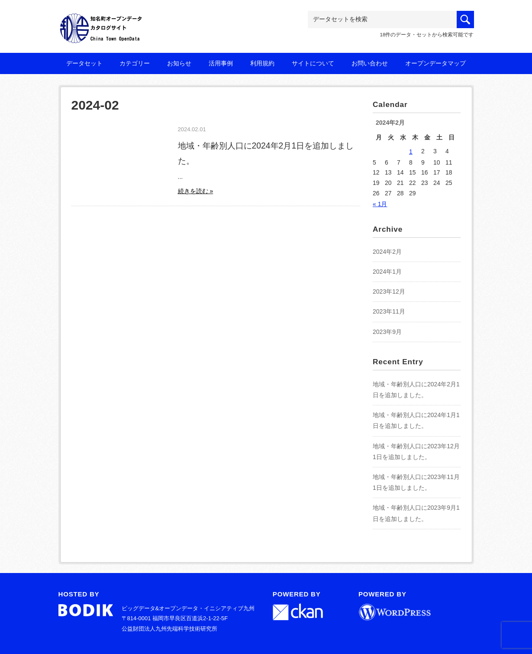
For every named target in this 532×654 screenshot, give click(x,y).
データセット (84, 63)
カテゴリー (134, 63)
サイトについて (313, 63)
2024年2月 (387, 251)
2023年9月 (387, 331)
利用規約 (262, 63)
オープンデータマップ (435, 63)
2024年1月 (387, 271)
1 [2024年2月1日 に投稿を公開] (411, 151)
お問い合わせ (369, 63)
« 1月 (380, 204)
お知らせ (179, 63)
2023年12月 (389, 291)
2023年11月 (389, 311)
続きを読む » (195, 191)
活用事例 (221, 63)
